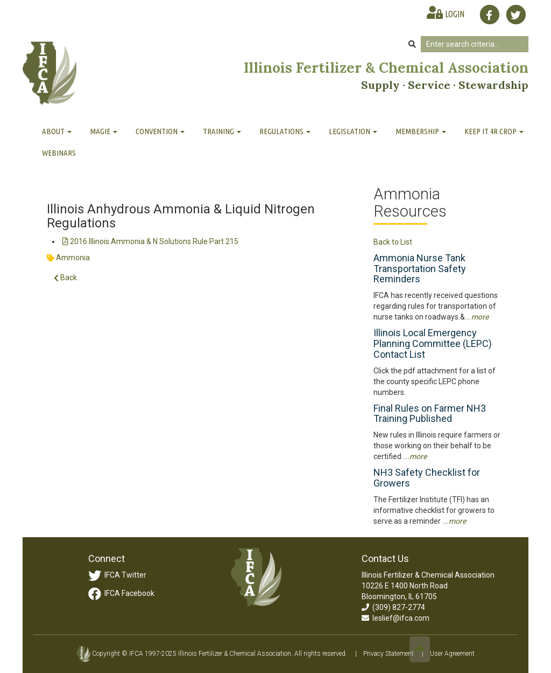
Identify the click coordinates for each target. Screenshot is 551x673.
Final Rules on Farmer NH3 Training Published (429, 414)
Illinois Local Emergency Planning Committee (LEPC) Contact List (432, 343)
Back (65, 277)
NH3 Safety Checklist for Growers (426, 478)
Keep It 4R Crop (494, 131)
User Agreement (452, 653)
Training (222, 131)
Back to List (392, 242)
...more (477, 317)
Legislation (353, 131)
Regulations (284, 131)
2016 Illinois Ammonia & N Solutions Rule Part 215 (150, 241)
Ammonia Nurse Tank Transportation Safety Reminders (419, 268)
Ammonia (73, 257)
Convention (160, 131)
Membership (420, 131)
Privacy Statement (388, 653)
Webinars (59, 152)
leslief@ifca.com (395, 618)
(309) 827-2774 (393, 607)
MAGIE (103, 131)
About (57, 131)
